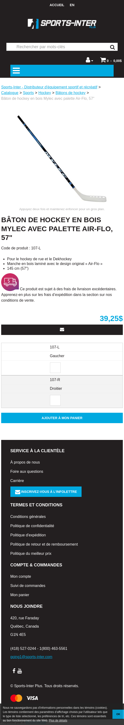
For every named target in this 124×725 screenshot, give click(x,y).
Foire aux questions (26, 471)
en (72, 5)
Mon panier (19, 595)
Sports (28, 93)
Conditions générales (28, 517)
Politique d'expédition (28, 535)
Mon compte (20, 576)
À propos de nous (25, 462)
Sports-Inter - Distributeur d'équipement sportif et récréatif (49, 87)
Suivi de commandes (27, 586)
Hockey (44, 93)
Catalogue (9, 93)
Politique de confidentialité (32, 526)
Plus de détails (58, 720)
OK (118, 714)
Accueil (57, 5)
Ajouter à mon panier (61, 418)
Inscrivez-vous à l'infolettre (46, 492)
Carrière (17, 481)
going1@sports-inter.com (31, 657)
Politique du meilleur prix (30, 553)
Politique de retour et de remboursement (44, 544)
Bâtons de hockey (71, 93)
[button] (111, 60)
